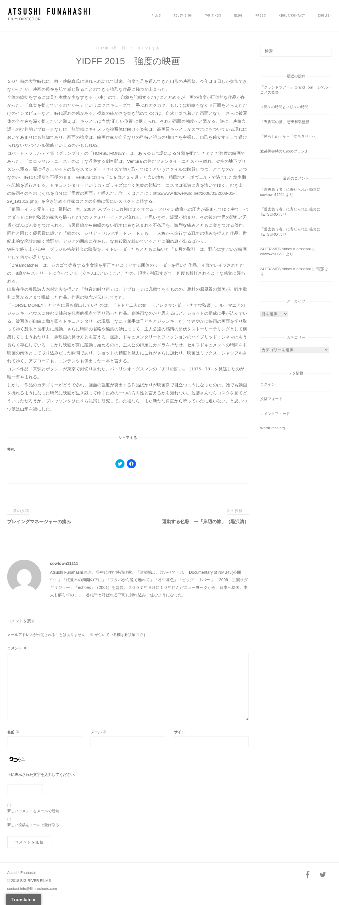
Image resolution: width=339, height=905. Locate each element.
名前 (13, 732)
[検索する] (296, 51)
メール (99, 732)
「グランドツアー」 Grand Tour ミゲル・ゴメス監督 (296, 90)
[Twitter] (323, 875)
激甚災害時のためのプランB (283, 151)
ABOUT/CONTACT (292, 15)
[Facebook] (307, 875)
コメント (17, 648)
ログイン (267, 384)
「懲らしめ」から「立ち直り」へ (288, 136)
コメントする (148, 48)
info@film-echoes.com (38, 888)
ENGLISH (325, 15)
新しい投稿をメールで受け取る (33, 825)
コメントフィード (275, 414)
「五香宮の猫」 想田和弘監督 (285, 122)
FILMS (156, 15)
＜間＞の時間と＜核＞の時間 (284, 107)
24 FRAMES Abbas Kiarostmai (285, 249)
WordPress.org (272, 428)
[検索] (325, 49)
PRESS (260, 15)
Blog (238, 15)
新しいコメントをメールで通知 (33, 811)
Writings (213, 15)
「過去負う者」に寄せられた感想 (288, 189)
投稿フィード (271, 399)
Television (183, 15)
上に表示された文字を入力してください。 (42, 774)
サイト (179, 732)
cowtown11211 (64, 563)
